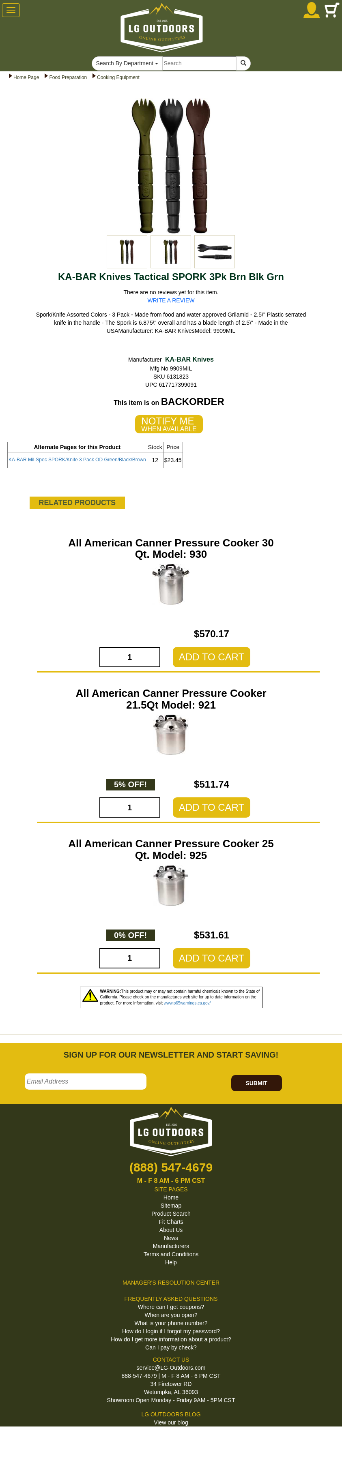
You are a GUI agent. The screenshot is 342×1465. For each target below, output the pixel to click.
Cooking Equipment (118, 77)
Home (171, 1197)
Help (171, 1262)
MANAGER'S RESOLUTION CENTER (171, 1282)
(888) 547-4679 (171, 1167)
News (171, 1238)
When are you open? (171, 1315)
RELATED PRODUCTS (77, 503)
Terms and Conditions (171, 1254)
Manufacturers (171, 1246)
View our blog (171, 1422)
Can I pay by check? (171, 1347)
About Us (171, 1230)
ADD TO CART (211, 656)
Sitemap (171, 1205)
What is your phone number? (171, 1323)
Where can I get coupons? (171, 1307)
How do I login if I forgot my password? (171, 1331)
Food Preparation (68, 77)
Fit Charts (171, 1222)
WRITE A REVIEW (171, 300)
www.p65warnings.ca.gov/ (187, 1003)
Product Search (171, 1213)
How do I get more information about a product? (171, 1339)
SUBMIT (256, 1083)
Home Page (26, 77)
